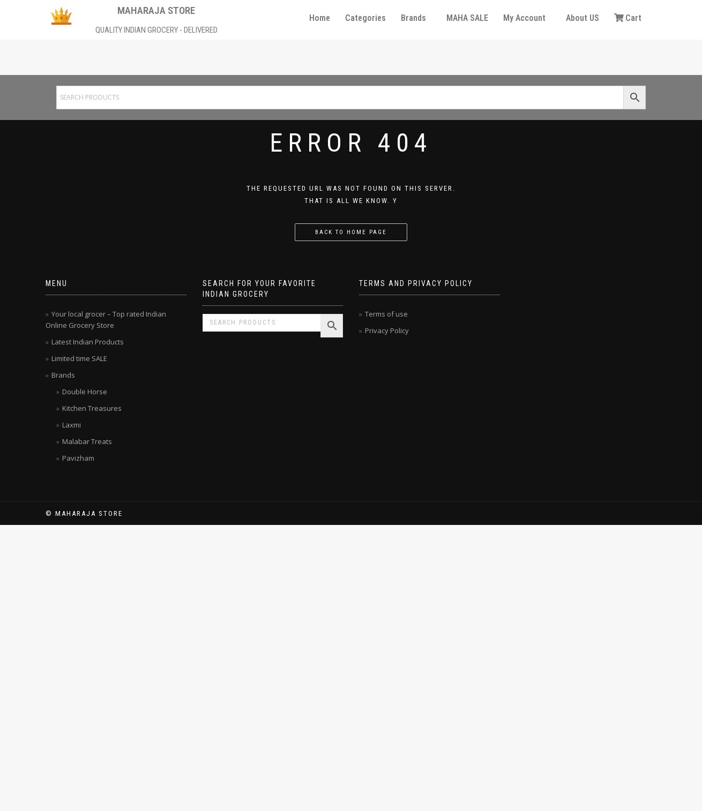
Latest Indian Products (87, 342)
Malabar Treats (87, 441)
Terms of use (386, 314)
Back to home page (351, 232)
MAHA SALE (467, 18)
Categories (365, 18)
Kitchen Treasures (92, 408)
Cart (627, 18)
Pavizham (78, 458)
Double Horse (84, 391)
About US (582, 18)
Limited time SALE (79, 358)
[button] (416, 18)
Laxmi (71, 425)
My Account (524, 18)
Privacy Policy (387, 330)
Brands (413, 18)
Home (319, 18)
